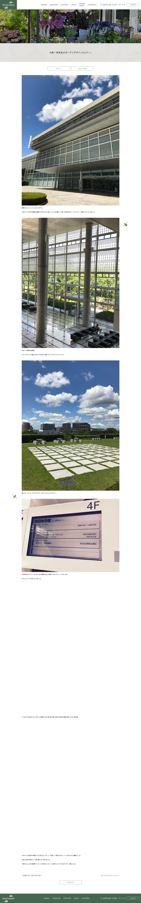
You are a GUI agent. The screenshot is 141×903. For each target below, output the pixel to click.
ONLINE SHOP (82, 4)
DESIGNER (54, 5)
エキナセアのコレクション (109, 875)
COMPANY (92, 5)
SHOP (73, 5)
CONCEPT (65, 5)
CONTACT (133, 4)
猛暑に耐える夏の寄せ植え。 (32, 875)
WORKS (44, 5)
